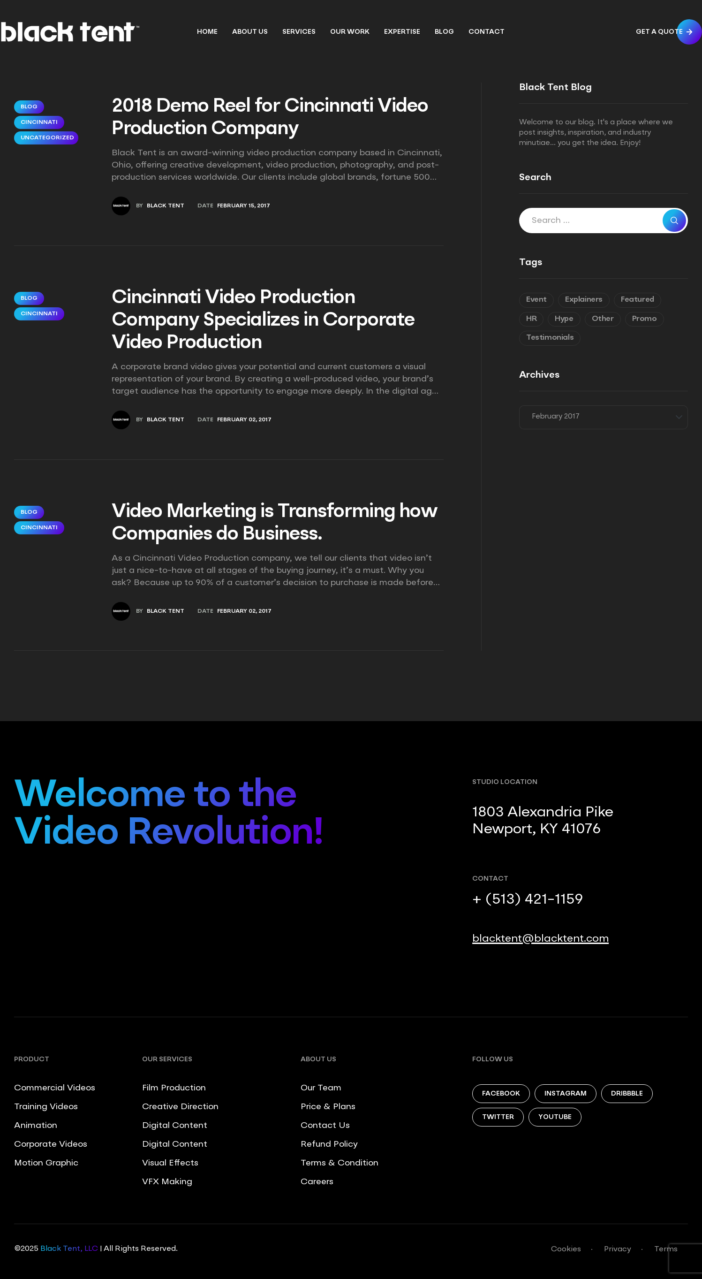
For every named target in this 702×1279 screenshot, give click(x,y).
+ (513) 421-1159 (527, 900)
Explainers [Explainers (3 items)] (584, 300)
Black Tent (165, 206)
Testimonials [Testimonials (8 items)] (550, 338)
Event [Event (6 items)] (536, 300)
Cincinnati (39, 122)
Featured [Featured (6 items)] (637, 300)
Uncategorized (47, 138)
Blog (29, 107)
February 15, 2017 (243, 206)
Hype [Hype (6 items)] (564, 319)
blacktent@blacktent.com (540, 939)
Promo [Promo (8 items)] (644, 319)
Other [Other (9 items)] (603, 319)
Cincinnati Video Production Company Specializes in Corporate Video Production (263, 321)
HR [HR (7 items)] (531, 319)
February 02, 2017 (244, 420)
